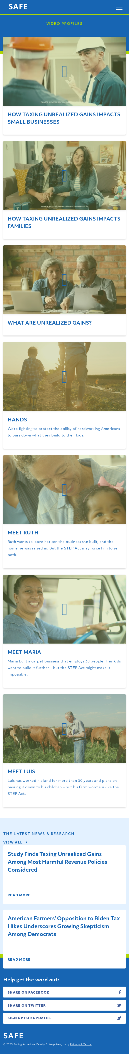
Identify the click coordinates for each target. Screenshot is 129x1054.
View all (15, 842)
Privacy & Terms (80, 1044)
